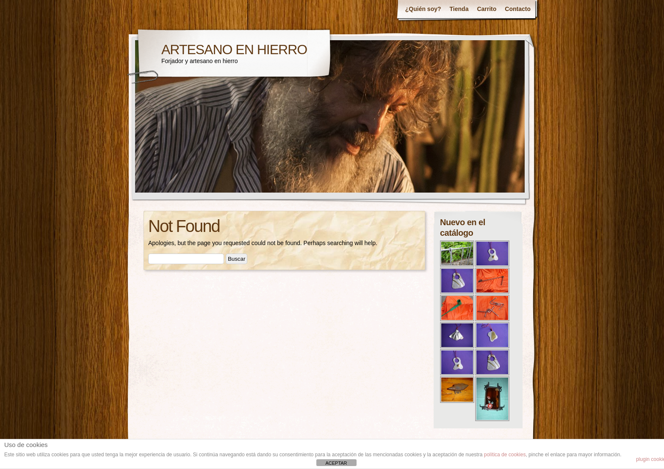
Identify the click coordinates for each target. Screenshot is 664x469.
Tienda (459, 9)
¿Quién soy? (423, 9)
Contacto (518, 9)
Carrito (486, 9)
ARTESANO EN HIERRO (234, 49)
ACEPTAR (336, 463)
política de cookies (505, 455)
